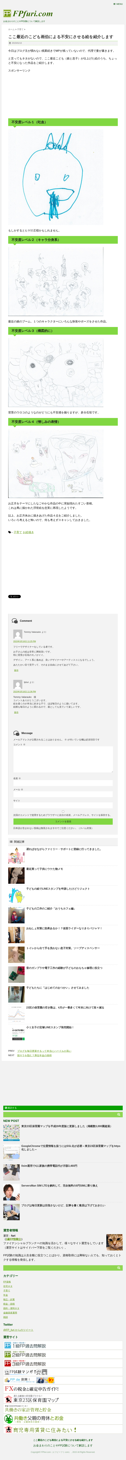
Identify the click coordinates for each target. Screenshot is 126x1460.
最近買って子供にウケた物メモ (44, 869)
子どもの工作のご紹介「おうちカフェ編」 (51, 908)
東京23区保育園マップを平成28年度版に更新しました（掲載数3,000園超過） (67, 1126)
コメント (19, 744)
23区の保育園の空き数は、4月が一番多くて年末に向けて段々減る (65, 1007)
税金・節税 (9, 1304)
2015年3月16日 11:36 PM (24, 691)
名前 (17, 778)
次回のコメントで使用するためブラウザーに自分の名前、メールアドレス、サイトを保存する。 (62, 815)
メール (18, 789)
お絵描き (28, 532)
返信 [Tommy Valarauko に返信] (16, 670)
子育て (18, 532)
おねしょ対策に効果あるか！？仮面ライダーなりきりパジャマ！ (64, 928)
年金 (5, 1295)
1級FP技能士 (13, 1239)
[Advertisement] (32, 93)
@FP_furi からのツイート (18, 1330)
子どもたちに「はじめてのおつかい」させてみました (57, 987)
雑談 (5, 1317)
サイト (16, 800)
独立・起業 (9, 1299)
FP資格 (7, 1281)
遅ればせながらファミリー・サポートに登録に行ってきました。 (64, 849)
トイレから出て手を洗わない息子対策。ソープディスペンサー (63, 948)
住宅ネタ (7, 1286)
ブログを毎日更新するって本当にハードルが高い (44, 1051)
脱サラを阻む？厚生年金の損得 (34, 1055)
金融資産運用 (10, 1312)
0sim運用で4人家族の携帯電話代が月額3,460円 (49, 1165)
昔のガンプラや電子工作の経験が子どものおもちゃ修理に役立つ (64, 968)
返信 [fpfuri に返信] (16, 712)
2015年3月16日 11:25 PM (24, 641)
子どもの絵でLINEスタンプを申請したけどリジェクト (58, 888)
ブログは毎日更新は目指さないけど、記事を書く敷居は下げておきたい (63, 1205)
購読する (11, 1107)
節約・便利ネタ (11, 1308)
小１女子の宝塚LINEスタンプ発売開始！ (50, 1027)
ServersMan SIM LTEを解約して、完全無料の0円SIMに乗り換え (59, 1185)
